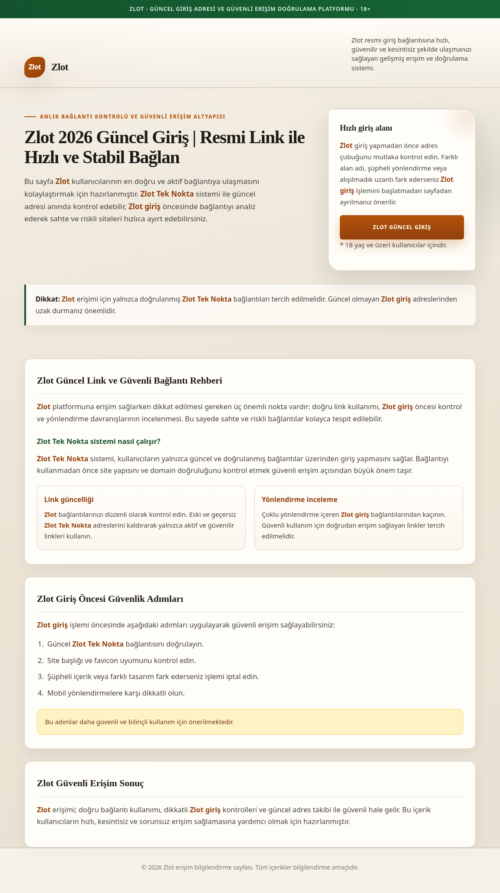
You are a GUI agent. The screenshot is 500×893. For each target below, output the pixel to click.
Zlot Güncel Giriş (402, 227)
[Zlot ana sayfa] (46, 67)
